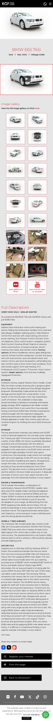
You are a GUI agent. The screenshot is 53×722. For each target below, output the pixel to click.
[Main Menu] (50, 4)
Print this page (17, 664)
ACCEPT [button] (26, 718)
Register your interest (21, 656)
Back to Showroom (19, 677)
